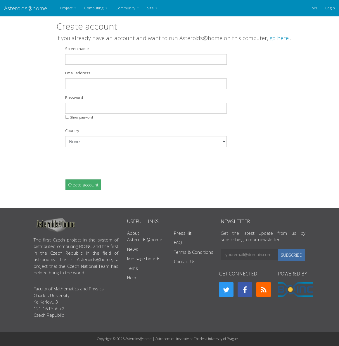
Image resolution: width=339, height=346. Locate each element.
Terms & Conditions (193, 252)
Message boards (143, 258)
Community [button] (125, 8)
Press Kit (182, 233)
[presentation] (109, 163)
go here (280, 38)
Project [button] (66, 8)
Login (330, 8)
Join (314, 8)
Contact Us (185, 261)
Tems (132, 268)
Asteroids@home (25, 8)
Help (131, 277)
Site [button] (151, 8)
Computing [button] (94, 8)
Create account (83, 185)
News (132, 249)
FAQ (178, 242)
